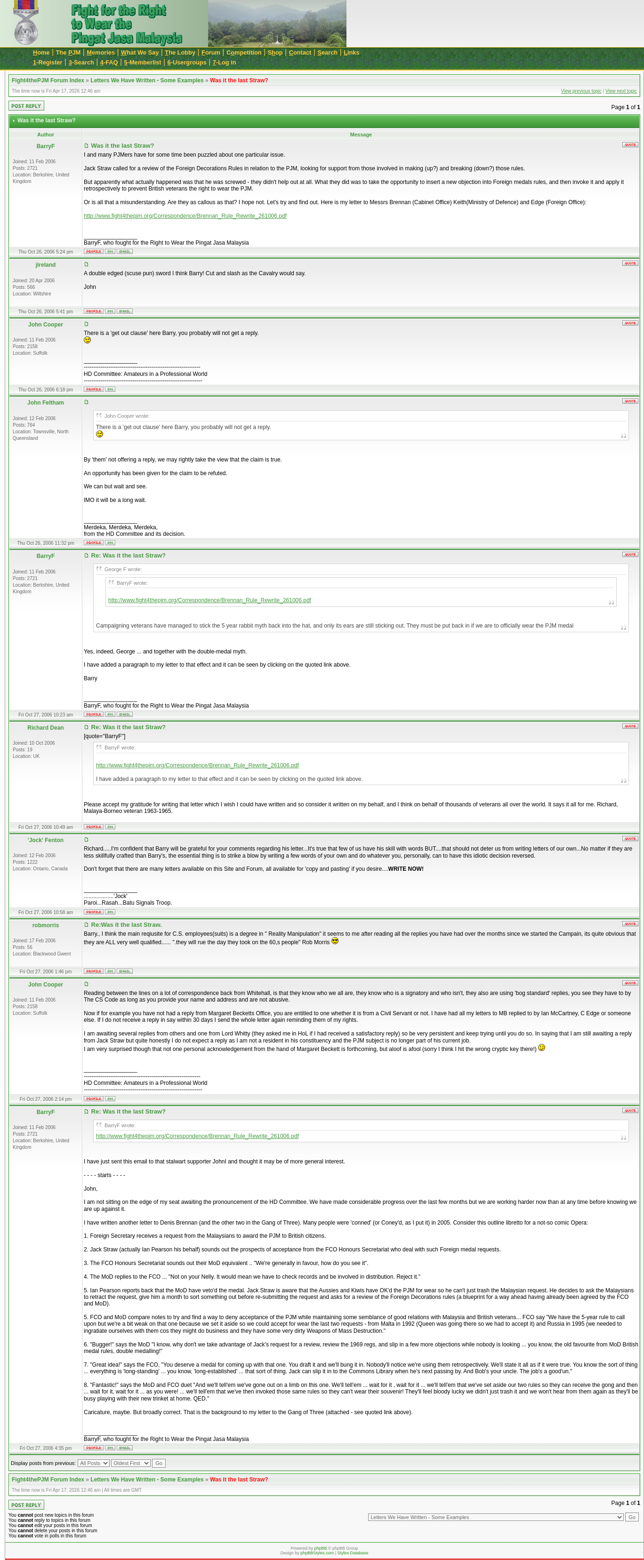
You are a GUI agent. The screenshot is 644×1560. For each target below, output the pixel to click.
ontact (300, 52)
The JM (68, 52)
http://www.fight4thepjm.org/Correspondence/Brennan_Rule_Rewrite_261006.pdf (185, 216)
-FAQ (109, 62)
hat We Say (140, 52)
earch (327, 52)
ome (41, 52)
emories (101, 52)
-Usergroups (187, 62)
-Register (48, 62)
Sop (275, 52)
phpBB (320, 1548)
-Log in (224, 62)
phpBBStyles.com (317, 1553)
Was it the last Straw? (239, 80)
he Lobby (180, 52)
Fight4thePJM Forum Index (48, 80)
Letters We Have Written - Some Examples (146, 80)
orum (210, 52)
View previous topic (581, 91)
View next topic (621, 91)
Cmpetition (244, 52)
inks (351, 52)
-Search (81, 62)
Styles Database (353, 1553)
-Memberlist (142, 62)
